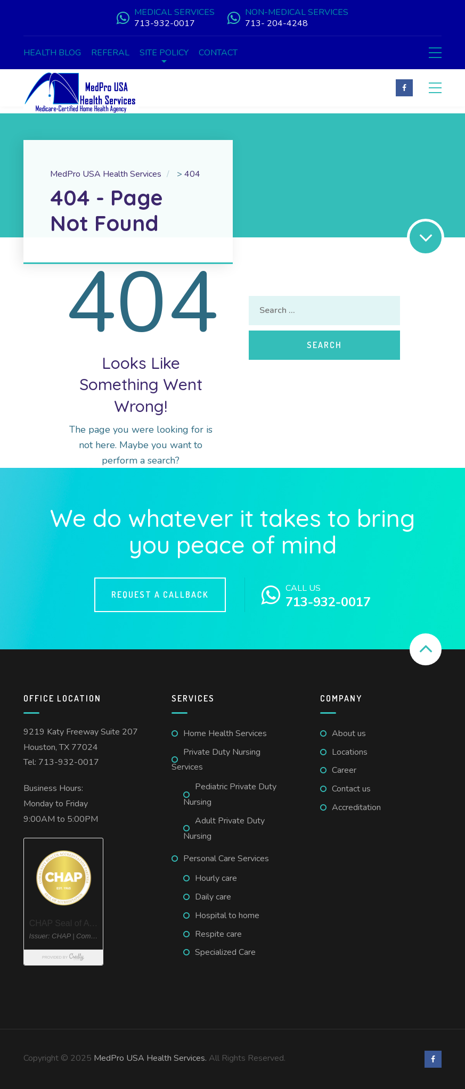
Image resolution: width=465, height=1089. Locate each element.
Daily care (213, 897)
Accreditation (356, 807)
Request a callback (160, 594)
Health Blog (52, 53)
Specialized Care (225, 952)
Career (344, 770)
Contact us (351, 789)
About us (349, 733)
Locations (350, 752)
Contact (218, 53)
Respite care (218, 934)
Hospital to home (227, 915)
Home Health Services (225, 733)
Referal (110, 53)
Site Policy (164, 53)
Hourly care (216, 878)
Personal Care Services (226, 858)
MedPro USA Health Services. (151, 1058)
